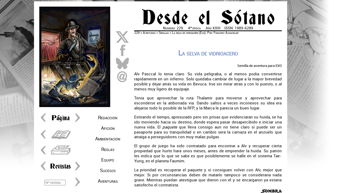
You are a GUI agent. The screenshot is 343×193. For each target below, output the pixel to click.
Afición (108, 128)
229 (137, 33)
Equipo (107, 160)
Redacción (107, 118)
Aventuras (108, 181)
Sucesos (108, 170)
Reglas (107, 149)
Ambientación (107, 139)
